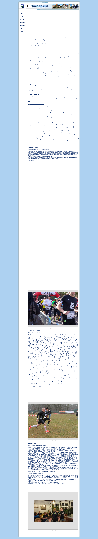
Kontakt (22, 29)
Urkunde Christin (31, 160)
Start (31, 143)
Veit (35, 143)
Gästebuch (22, 31)
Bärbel (36, 94)
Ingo (31, 45)
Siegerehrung (36, 45)
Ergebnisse (22, 26)
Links (22, 32)
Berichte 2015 (22, 25)
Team (38, 94)
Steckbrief (22, 14)
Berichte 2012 (22, 20)
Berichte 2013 (22, 22)
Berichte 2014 (22, 23)
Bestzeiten (22, 16)
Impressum (22, 28)
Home (22, 13)
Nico (29, 101)
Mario (33, 45)
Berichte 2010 (22, 17)
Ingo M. (33, 143)
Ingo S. (34, 94)
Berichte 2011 (22, 19)
